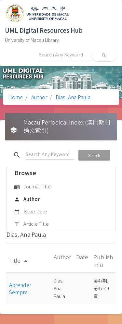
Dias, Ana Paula (72, 97)
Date (82, 257)
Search (94, 155)
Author (38, 97)
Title (19, 260)
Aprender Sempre (20, 288)
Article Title (31, 224)
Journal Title (32, 187)
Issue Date (30, 212)
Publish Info (103, 261)
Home (15, 97)
